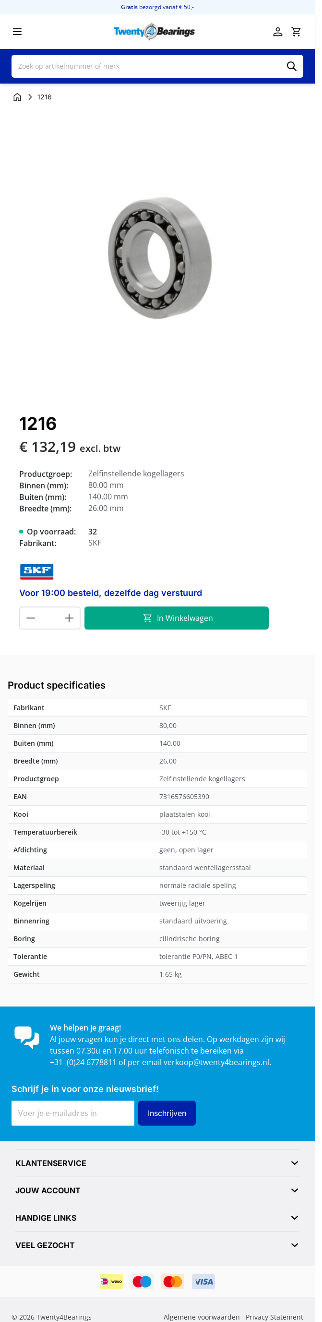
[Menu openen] (17, 31)
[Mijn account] (278, 31)
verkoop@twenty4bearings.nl (216, 1062)
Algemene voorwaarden (202, 1317)
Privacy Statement (274, 1317)
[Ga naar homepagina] (17, 97)
